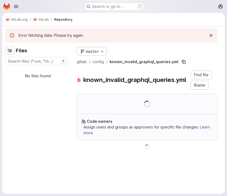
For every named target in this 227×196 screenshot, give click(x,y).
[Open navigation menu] (16, 6)
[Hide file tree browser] (9, 50)
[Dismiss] (211, 35)
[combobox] (36, 61)
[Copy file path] (183, 61)
